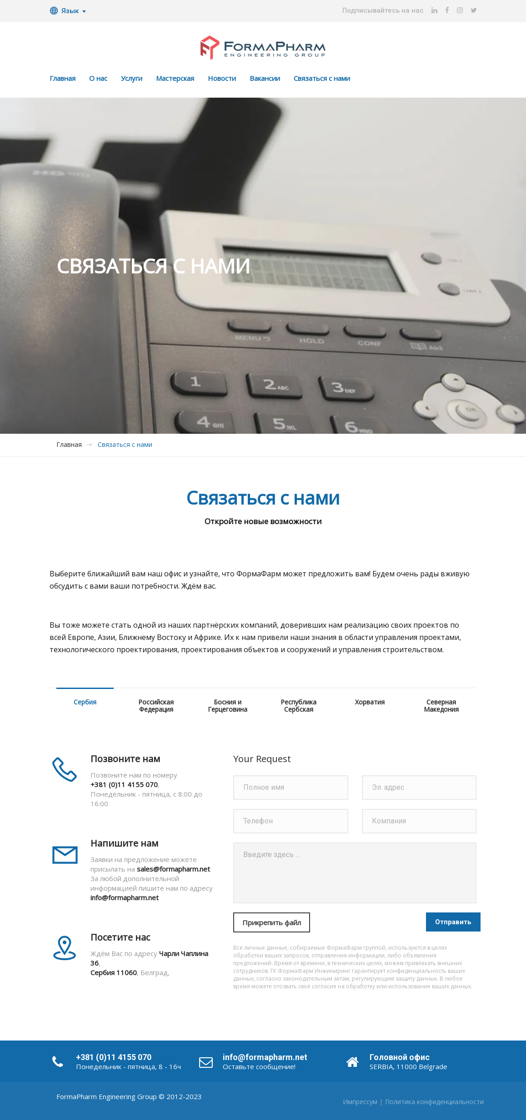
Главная (62, 78)
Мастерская (175, 78)
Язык (64, 10)
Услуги (131, 78)
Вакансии (265, 78)
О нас (98, 78)
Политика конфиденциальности (434, 1101)
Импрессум (360, 1101)
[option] (263, 266)
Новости (222, 78)
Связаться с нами (322, 78)
